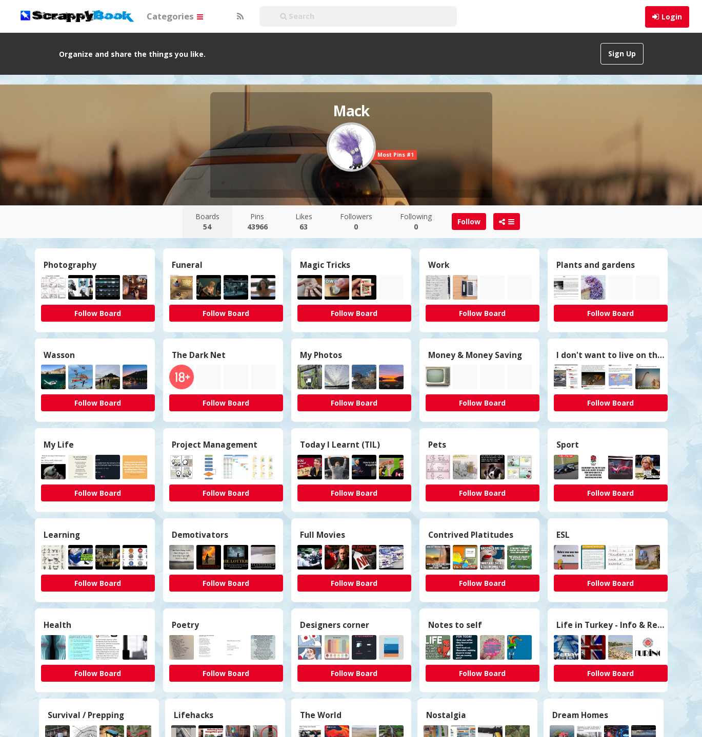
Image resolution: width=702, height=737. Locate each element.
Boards (207, 221)
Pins (257, 221)
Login (671, 17)
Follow (468, 221)
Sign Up (622, 53)
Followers (356, 221)
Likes (303, 221)
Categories (175, 16)
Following (416, 221)
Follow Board (97, 313)
